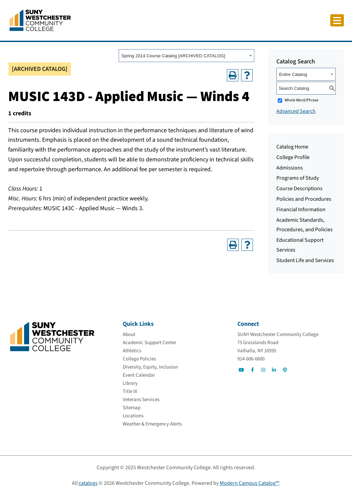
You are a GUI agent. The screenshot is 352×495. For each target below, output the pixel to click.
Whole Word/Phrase (301, 100)
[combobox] (186, 55)
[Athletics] (132, 350)
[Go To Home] (40, 20)
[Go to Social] (241, 370)
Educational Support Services (300, 245)
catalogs (88, 483)
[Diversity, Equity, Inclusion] (150, 367)
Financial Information (301, 209)
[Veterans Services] (141, 399)
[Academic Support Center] (149, 342)
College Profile (293, 157)
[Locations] (133, 415)
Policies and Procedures (303, 199)
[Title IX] (130, 391)
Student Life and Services (305, 260)
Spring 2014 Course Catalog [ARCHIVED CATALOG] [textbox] (173, 55)
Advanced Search (296, 111)
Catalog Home (292, 147)
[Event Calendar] (139, 375)
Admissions (289, 168)
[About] (129, 334)
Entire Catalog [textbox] (293, 74)
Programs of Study (297, 178)
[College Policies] (139, 358)
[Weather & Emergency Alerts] (152, 424)
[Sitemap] (131, 407)
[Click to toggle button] (337, 20)
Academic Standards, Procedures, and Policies (304, 225)
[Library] (130, 383)
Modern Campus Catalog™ (249, 483)
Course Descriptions (299, 188)
